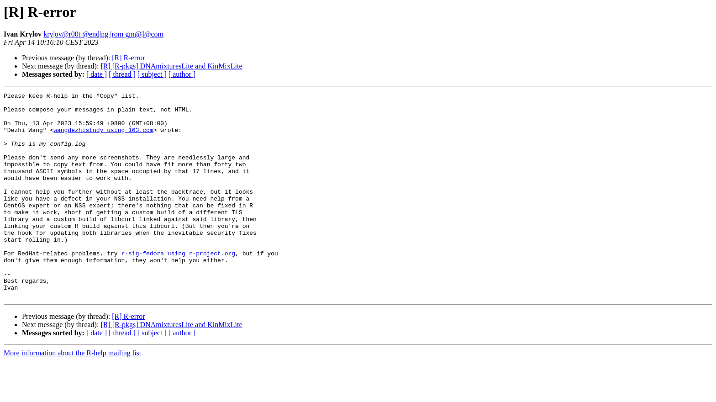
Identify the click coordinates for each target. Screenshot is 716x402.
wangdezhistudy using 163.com (103, 138)
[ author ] (182, 74)
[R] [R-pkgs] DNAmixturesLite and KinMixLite (171, 66)
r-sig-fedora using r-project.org (178, 286)
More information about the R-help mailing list (72, 394)
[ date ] (96, 74)
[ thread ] (122, 74)
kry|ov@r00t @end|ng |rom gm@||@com (103, 34)
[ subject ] (152, 74)
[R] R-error (128, 58)
